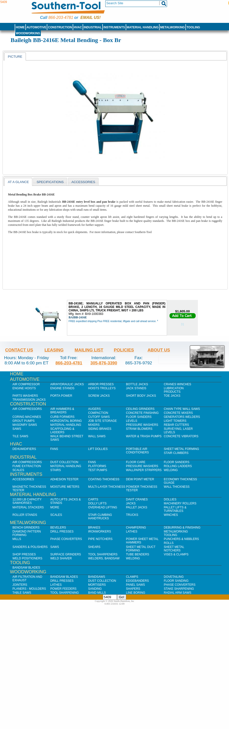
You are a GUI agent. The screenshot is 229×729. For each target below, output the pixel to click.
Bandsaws (96, 577)
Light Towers (175, 421)
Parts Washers (25, 395)
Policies (124, 349)
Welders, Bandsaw (103, 558)
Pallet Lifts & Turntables (175, 509)
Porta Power (61, 395)
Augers (94, 409)
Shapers (133, 588)
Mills (16, 539)
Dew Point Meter (140, 479)
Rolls (168, 543)
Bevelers (58, 527)
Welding (171, 470)
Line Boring (135, 592)
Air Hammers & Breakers (62, 410)
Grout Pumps (23, 421)
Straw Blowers (139, 429)
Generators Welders (182, 417)
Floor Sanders (139, 417)
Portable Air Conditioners (137, 450)
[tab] (15, 56)
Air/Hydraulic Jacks (67, 384)
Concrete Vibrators (181, 436)
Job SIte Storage (102, 421)
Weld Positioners (27, 558)
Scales (18, 470)
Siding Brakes (99, 429)
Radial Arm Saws (177, 592)
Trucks (132, 515)
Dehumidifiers (24, 449)
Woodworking (28, 33)
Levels (131, 421)
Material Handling (143, 27)
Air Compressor (26, 384)
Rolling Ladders (178, 466)
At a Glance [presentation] (18, 182)
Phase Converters (66, 539)
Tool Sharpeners (102, 554)
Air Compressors (27, 409)
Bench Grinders (26, 527)
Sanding (95, 588)
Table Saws (21, 592)
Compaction (98, 413)
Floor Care (135, 462)
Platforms (97, 466)
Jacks (131, 503)
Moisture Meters (64, 486)
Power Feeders (63, 588)
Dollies (170, 499)
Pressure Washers (142, 425)
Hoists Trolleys (101, 388)
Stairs (55, 470)
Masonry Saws (24, 425)
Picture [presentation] (15, 56)
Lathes (131, 531)
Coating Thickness (103, 479)
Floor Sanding (176, 581)
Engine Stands (62, 388)
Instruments (114, 27)
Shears (94, 547)
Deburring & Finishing (182, 527)
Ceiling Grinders (140, 409)
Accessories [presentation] (83, 182)
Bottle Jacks (137, 384)
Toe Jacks (172, 395)
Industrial (93, 27)
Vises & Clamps (176, 554)
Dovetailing (174, 577)
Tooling (193, 27)
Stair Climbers (176, 453)
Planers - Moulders (29, 588)
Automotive (36, 27)
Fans (54, 449)
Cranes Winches (177, 384)
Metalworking (172, 27)
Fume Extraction (26, 466)
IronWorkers (99, 531)
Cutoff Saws (99, 417)
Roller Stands (24, 515)
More (54, 507)
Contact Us (19, 349)
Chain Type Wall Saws (182, 409)
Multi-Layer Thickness (106, 486)
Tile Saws (20, 436)
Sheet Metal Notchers (174, 548)
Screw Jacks (99, 395)
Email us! (90, 17)
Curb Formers (62, 417)
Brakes (94, 527)
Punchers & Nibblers (181, 539)
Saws (16, 429)
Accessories (23, 479)
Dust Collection (64, 462)
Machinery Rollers (180, 503)
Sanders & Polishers (30, 547)
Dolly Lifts (97, 503)
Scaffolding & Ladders (62, 430)
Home (20, 27)
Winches (171, 515)
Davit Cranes (137, 499)
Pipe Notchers (100, 539)
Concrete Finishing (142, 413)
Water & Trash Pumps (144, 436)
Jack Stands (136, 388)
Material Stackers (28, 507)
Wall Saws (97, 436)
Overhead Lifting (102, 507)
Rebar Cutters (176, 425)
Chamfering (136, 527)
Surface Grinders (65, 554)
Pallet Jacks (136, 507)
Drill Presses (62, 531)
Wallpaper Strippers (144, 470)
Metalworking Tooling (176, 533)
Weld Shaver (61, 558)
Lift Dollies (98, 449)
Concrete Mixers (178, 413)
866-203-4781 (60, 17)
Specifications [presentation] (50, 182)
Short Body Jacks (141, 395)
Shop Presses (24, 554)
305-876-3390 (103, 362)
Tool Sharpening (64, 592)
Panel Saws (135, 584)
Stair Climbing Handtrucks (100, 516)
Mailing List (89, 349)
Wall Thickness (177, 486)
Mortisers (97, 584)
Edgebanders (137, 581)
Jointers (19, 584)
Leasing (54, 349)
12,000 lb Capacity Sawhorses (27, 501)
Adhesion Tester (64, 479)
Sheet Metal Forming (181, 449)
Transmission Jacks (29, 399)
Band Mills (97, 592)
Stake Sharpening (179, 588)
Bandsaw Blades (26, 567)
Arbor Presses (101, 384)
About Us (159, 349)
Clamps (132, 577)
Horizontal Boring (66, 421)
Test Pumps (97, 470)
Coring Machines (26, 417)
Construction (60, 27)
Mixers (94, 425)
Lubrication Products (174, 390)
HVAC (78, 27)
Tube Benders (137, 554)
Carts (93, 499)
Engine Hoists (24, 388)
